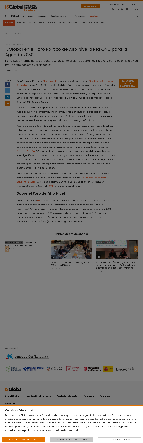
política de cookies (34, 430)
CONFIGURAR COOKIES (119, 439)
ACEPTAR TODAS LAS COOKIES (24, 439)
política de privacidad (66, 430)
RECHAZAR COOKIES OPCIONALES (71, 439)
